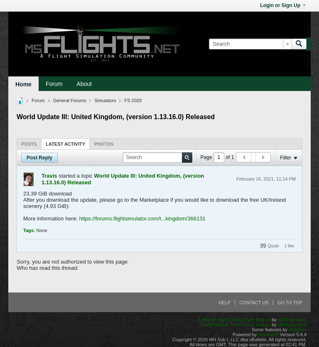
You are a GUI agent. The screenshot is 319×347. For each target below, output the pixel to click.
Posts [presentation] (29, 144)
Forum (54, 84)
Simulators (105, 100)
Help (224, 302)
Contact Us (254, 302)
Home (23, 84)
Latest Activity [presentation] (65, 144)
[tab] (29, 143)
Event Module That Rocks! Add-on (235, 324)
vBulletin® (268, 334)
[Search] (250, 44)
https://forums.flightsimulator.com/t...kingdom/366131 (142, 218)
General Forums (69, 100)
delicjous (298, 329)
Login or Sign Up (283, 5)
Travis (49, 176)
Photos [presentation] (103, 144)
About (84, 84)
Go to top (289, 302)
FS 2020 (133, 100)
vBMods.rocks (292, 319)
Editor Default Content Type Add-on (234, 319)
